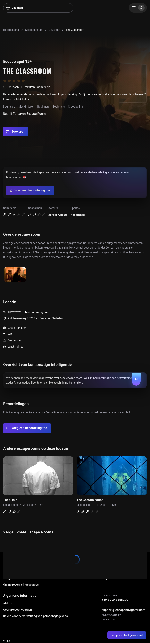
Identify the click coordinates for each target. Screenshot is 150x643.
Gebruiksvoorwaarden (17, 609)
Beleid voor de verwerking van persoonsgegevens (35, 616)
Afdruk (7, 603)
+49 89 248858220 (115, 600)
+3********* (14, 312)
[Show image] (15, 274)
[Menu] (138, 8)
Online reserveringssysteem (21, 584)
